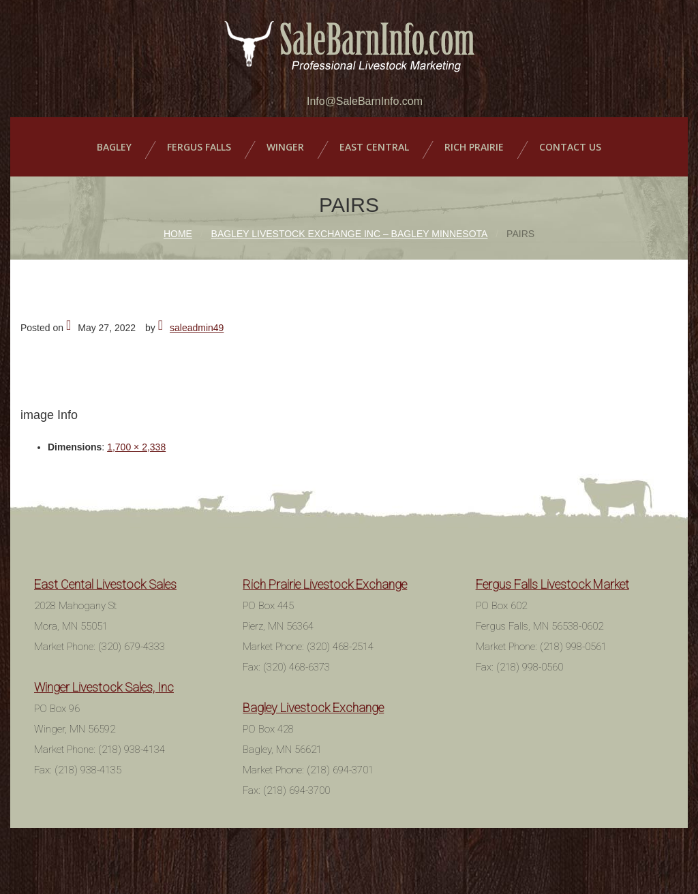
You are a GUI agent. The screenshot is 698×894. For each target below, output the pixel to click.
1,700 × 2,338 (136, 447)
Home (178, 233)
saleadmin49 (197, 327)
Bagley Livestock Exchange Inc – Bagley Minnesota (349, 233)
